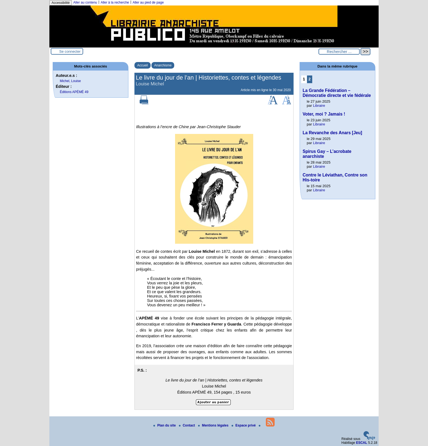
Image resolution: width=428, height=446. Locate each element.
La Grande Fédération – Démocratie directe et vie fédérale (337, 93)
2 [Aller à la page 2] (309, 79)
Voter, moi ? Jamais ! (324, 114)
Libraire (319, 105)
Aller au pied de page (148, 2)
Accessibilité (61, 3)
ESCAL (361, 443)
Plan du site (165, 425)
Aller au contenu (85, 2)
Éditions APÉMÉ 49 (74, 92)
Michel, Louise (70, 81)
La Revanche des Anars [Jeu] (332, 132)
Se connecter (70, 51)
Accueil (142, 65)
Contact (187, 425)
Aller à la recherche (115, 2)
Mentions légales (213, 425)
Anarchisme (162, 65)
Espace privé (244, 425)
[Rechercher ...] (339, 52)
